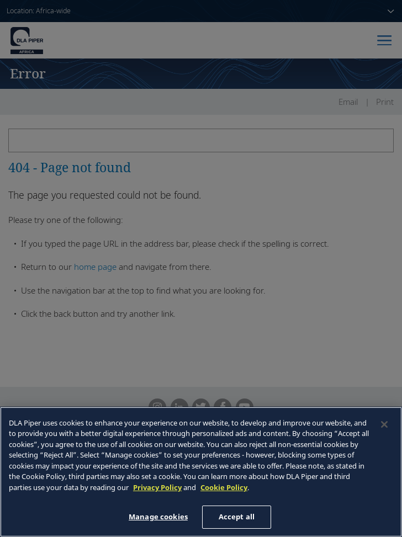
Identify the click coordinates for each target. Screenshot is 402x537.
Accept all (237, 517)
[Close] (384, 424)
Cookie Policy (223, 487)
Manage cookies (158, 517)
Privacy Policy (157, 487)
